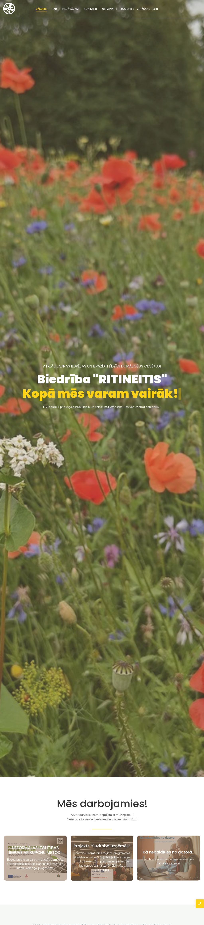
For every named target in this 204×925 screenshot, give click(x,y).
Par (54, 9)
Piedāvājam (70, 9)
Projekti (126, 9)
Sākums (41, 9)
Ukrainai (108, 9)
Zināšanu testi (147, 9)
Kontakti (90, 9)
